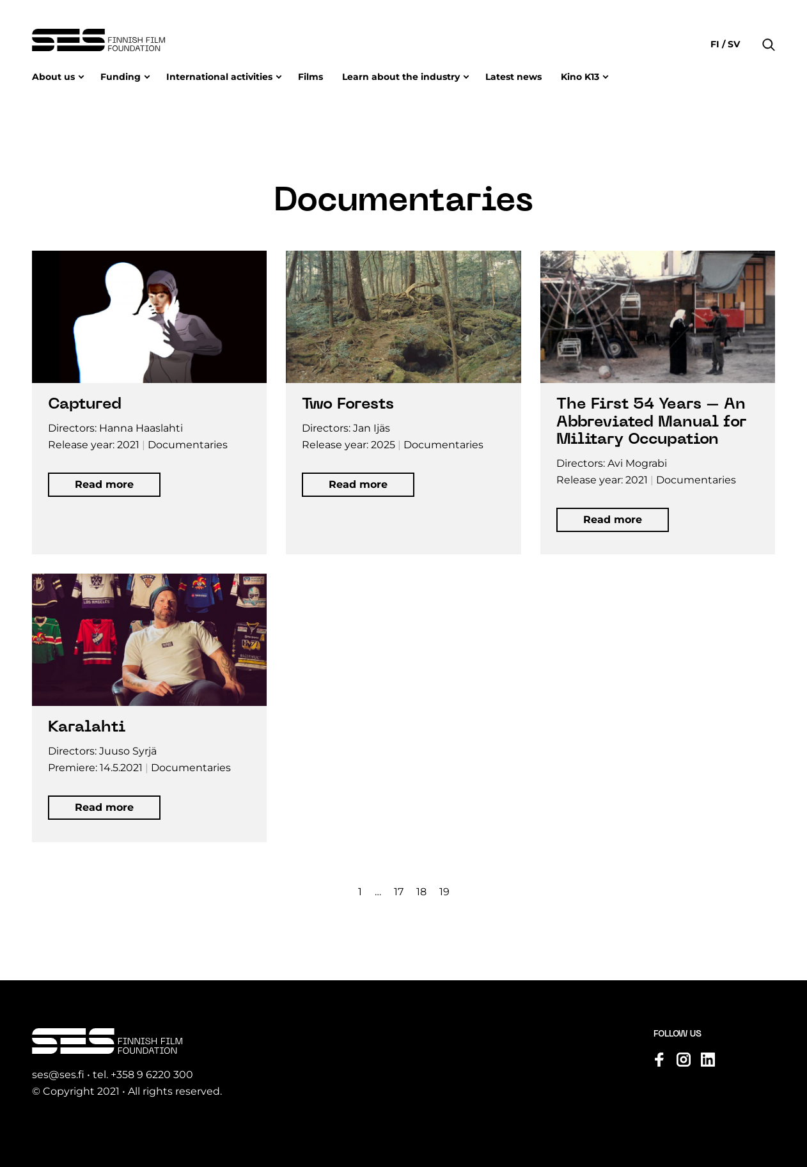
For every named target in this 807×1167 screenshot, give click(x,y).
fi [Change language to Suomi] (716, 44)
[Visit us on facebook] (659, 1060)
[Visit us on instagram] (683, 1060)
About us (53, 76)
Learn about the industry (401, 76)
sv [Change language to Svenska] (732, 44)
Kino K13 (580, 76)
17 (399, 892)
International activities (219, 76)
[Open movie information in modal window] (149, 403)
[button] (769, 25)
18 (421, 892)
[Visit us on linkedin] (708, 1060)
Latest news (513, 76)
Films (310, 76)
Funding (120, 76)
